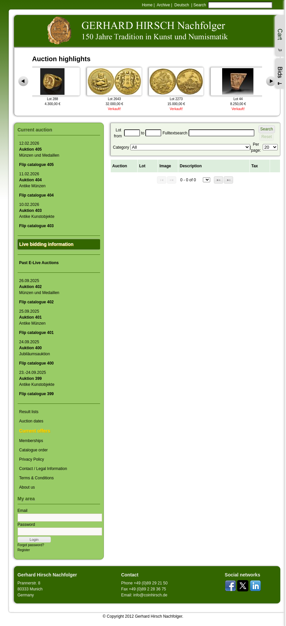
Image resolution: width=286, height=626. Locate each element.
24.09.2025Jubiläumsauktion (34, 348)
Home (147, 5)
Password (26, 524)
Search (199, 5)
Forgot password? (31, 545)
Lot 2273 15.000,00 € (178, 85)
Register (24, 550)
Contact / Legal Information (43, 468)
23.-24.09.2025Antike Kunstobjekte (37, 378)
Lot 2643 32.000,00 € (116, 85)
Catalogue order (33, 450)
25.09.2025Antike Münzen (32, 317)
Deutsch (181, 5)
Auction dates (31, 421)
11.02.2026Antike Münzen (32, 180)
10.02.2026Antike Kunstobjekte (37, 210)
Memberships (31, 440)
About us (27, 487)
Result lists (29, 411)
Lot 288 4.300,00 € (53, 85)
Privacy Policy (31, 459)
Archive (163, 5)
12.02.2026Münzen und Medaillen (39, 149)
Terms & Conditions (36, 478)
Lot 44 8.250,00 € (239, 85)
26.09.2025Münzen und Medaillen (39, 286)
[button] (34, 540)
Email (23, 510)
